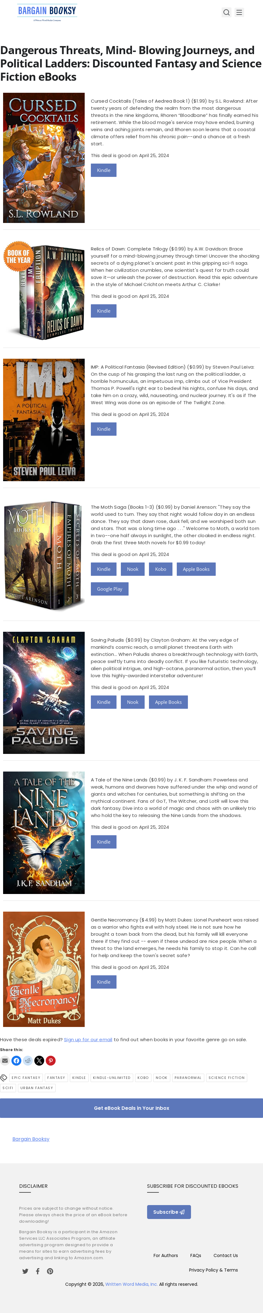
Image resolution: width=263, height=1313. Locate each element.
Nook (132, 569)
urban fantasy (36, 1087)
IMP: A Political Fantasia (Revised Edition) (138, 367)
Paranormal (188, 1077)
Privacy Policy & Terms (213, 1270)
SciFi (8, 1087)
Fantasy (56, 1077)
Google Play (109, 589)
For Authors (166, 1255)
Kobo (160, 569)
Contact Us (226, 1255)
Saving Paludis (107, 640)
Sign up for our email (88, 1039)
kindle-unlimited (112, 1077)
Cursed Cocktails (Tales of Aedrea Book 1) (140, 101)
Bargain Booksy (30, 1139)
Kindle (103, 170)
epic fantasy (26, 1077)
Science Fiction (227, 1077)
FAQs (195, 1255)
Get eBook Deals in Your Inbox (131, 1108)
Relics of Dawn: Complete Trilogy (129, 249)
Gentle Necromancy (114, 920)
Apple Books (196, 569)
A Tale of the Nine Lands (119, 779)
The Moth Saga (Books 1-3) (123, 507)
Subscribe (169, 1212)
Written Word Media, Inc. (131, 1284)
